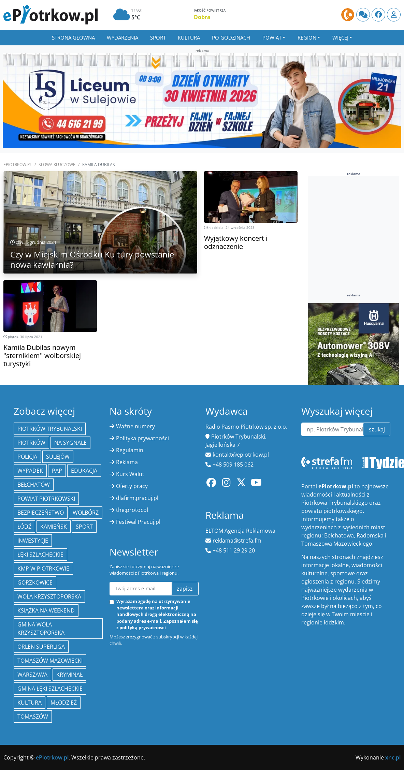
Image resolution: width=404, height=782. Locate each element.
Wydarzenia (122, 37)
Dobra (202, 17)
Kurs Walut (130, 474)
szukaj (377, 429)
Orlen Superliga (41, 646)
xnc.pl (393, 757)
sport (84, 526)
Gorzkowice (35, 582)
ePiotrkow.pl (17, 164)
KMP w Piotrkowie (43, 568)
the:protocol (132, 510)
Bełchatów (33, 484)
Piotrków (31, 442)
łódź (24, 526)
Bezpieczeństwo (40, 512)
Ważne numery (135, 426)
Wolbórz (86, 512)
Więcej (340, 37)
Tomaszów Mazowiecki (50, 660)
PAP (57, 470)
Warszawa (32, 674)
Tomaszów (32, 716)
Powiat (272, 37)
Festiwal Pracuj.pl (138, 522)
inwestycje (32, 540)
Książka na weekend (46, 610)
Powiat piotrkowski (46, 498)
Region (307, 37)
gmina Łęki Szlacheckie (50, 688)
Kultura (189, 37)
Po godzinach (231, 37)
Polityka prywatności (142, 438)
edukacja (84, 470)
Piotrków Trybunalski (49, 428)
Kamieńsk (53, 526)
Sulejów (58, 456)
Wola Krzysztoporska (49, 596)
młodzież (63, 702)
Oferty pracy (132, 486)
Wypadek (30, 470)
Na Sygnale (70, 442)
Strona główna (73, 37)
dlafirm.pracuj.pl (137, 498)
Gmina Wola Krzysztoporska (40, 628)
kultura (29, 702)
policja (27, 456)
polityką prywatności (142, 627)
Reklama (127, 462)
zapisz (185, 588)
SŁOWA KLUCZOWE (57, 164)
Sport (158, 37)
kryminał (69, 674)
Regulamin (129, 450)
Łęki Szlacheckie (40, 554)
